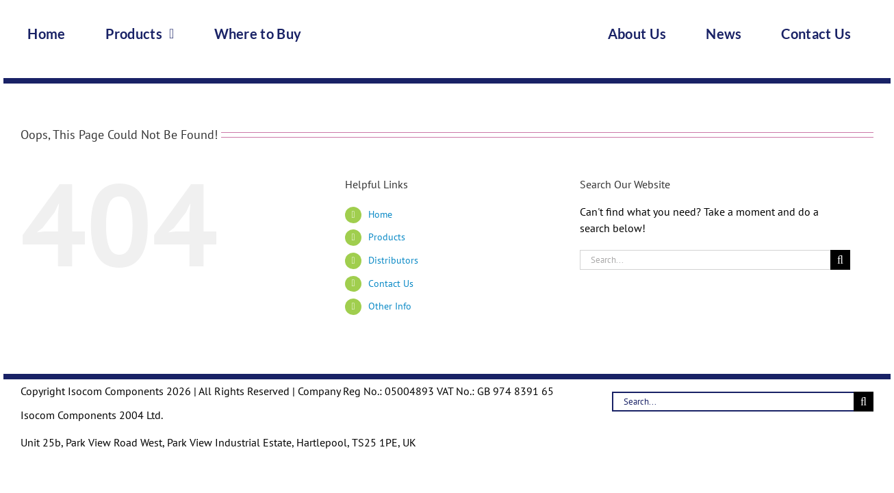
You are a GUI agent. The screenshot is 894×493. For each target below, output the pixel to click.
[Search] (840, 260)
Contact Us (390, 283)
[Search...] (705, 260)
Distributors (393, 260)
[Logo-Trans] (447, 9)
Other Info (389, 306)
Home (380, 214)
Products (386, 237)
